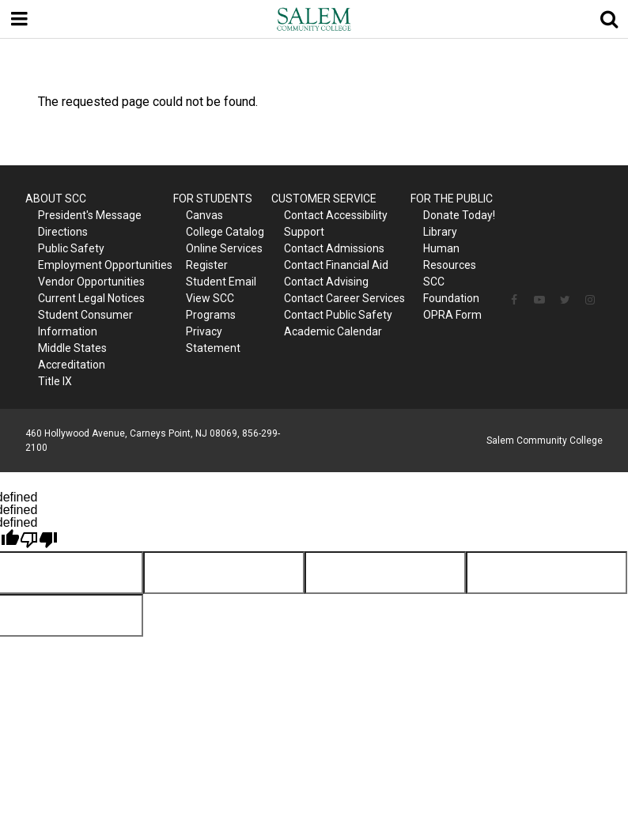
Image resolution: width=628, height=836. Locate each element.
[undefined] (39, 540)
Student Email (221, 281)
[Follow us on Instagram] (590, 300)
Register (207, 265)
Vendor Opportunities (91, 281)
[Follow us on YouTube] (539, 300)
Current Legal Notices (91, 298)
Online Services (224, 248)
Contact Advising (326, 281)
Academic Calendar (333, 331)
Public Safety (71, 248)
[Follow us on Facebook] (514, 300)
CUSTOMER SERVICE (323, 198)
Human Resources (449, 256)
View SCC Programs (211, 306)
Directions (63, 231)
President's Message (90, 215)
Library (440, 231)
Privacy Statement (213, 339)
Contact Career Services (344, 298)
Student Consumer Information (85, 323)
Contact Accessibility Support (336, 223)
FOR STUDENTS (212, 198)
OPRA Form (452, 314)
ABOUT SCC (55, 198)
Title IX (55, 381)
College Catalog (225, 231)
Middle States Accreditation (72, 356)
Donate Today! (459, 215)
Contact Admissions (334, 248)
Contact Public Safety (338, 314)
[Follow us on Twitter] (564, 300)
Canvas (204, 215)
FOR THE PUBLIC (451, 198)
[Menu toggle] (19, 19)
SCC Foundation (451, 290)
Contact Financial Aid (336, 265)
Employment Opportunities (105, 265)
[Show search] (609, 19)
